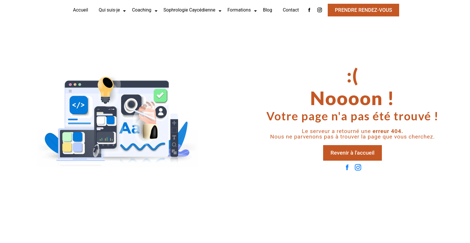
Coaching (141, 10)
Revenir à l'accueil (353, 152)
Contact (291, 10)
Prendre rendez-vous (363, 10)
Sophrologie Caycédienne (189, 10)
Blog (267, 10)
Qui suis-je (109, 10)
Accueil (80, 10)
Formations (239, 10)
